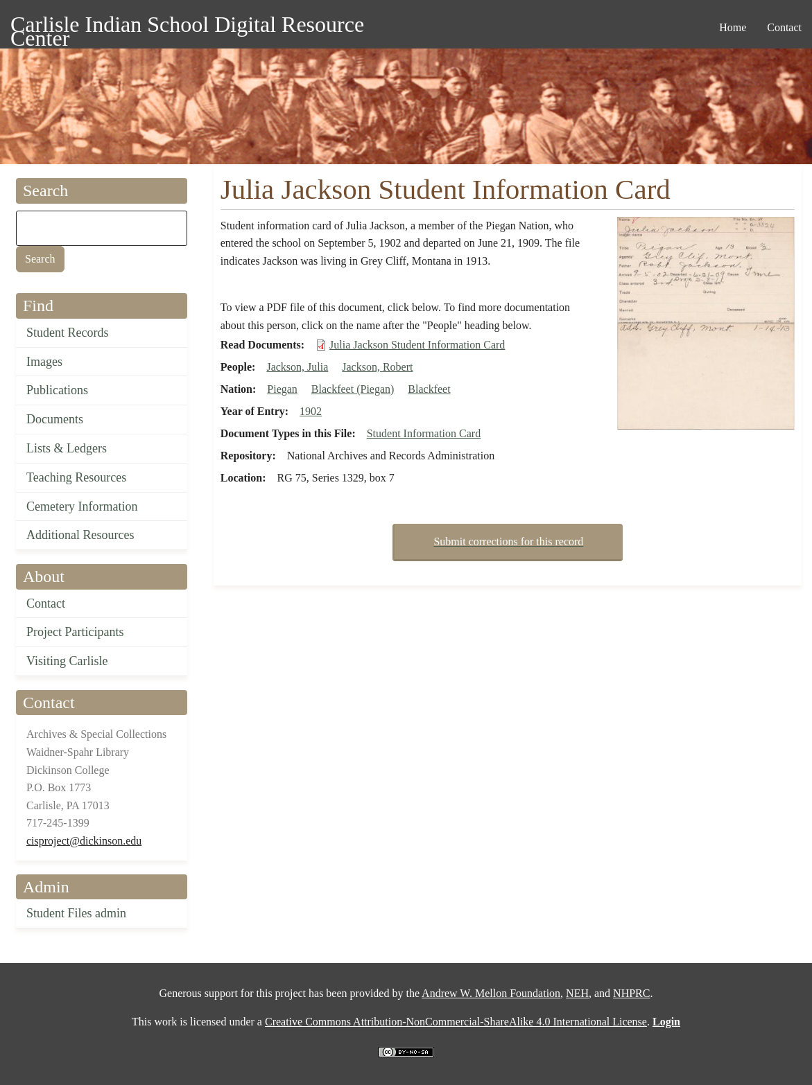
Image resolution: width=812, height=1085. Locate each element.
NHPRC (631, 993)
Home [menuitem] (732, 27)
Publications (57, 390)
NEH (577, 993)
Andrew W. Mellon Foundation (491, 993)
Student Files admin (76, 913)
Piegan (282, 389)
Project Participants (74, 632)
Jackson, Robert (377, 367)
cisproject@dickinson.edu (83, 841)
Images (44, 362)
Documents (54, 419)
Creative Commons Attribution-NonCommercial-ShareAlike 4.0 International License (456, 1021)
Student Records (67, 332)
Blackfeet (429, 389)
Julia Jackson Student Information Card (417, 345)
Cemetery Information (81, 506)
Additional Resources (80, 535)
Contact (45, 603)
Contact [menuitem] (784, 27)
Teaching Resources (76, 477)
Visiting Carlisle (66, 661)
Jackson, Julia (297, 367)
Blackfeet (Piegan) (353, 389)
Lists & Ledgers (66, 448)
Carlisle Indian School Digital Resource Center (187, 27)
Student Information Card (424, 433)
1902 (311, 411)
